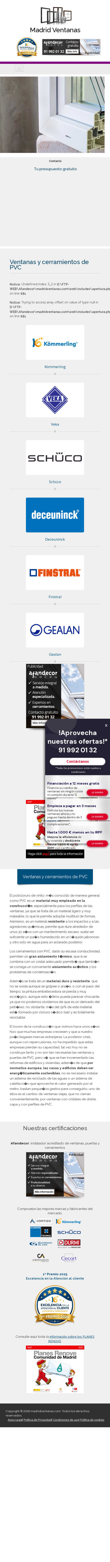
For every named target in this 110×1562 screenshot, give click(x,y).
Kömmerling (55, 366)
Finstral (55, 596)
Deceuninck (55, 539)
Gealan (55, 654)
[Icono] (19, 68)
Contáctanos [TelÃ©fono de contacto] (78, 761)
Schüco (55, 481)
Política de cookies (92, 1420)
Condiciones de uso (66, 1420)
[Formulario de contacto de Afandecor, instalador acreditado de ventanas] (71, 47)
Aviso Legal (15, 1420)
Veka (55, 424)
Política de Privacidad (38, 1420)
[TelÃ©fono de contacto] (97, 792)
